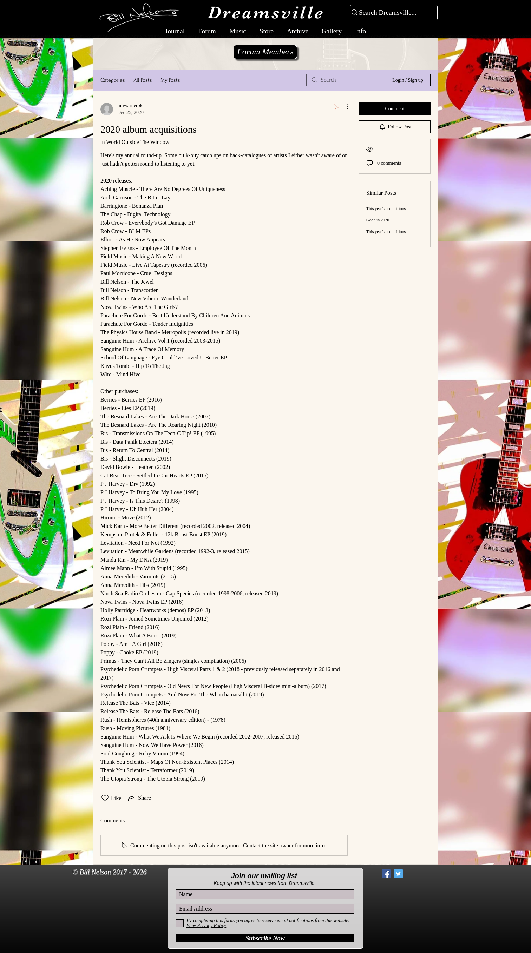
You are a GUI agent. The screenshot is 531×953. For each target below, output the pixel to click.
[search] (342, 80)
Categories (112, 80)
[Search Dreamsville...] (390, 12)
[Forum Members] (265, 52)
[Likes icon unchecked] (105, 798)
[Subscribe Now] (265, 938)
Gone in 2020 (377, 220)
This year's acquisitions (386, 208)
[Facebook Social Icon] (386, 873)
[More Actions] (343, 106)
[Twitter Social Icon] (398, 873)
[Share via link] (139, 798)
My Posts (170, 80)
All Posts (142, 80)
